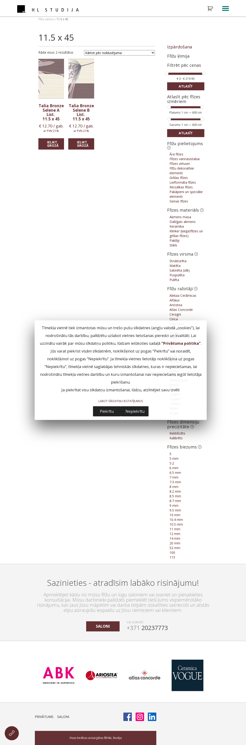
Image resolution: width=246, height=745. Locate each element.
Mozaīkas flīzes (181, 187)
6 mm (173, 468)
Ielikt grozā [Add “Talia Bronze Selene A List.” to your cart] (53, 144)
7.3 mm (175, 482)
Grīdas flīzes (178, 177)
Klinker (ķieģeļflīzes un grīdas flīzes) (186, 233)
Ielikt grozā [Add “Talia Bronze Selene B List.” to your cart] (83, 144)
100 (172, 552)
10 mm (174, 515)
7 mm (173, 477)
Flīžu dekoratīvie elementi (181, 170)
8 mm (173, 486)
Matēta (175, 265)
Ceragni (175, 314)
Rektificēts (177, 433)
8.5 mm (175, 496)
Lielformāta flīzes (182, 182)
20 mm (174, 543)
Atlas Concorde (181, 309)
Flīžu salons (46, 19)
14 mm (174, 538)
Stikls (173, 245)
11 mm (174, 529)
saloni (103, 626)
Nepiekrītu (135, 411)
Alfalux (174, 300)
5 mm (173, 458)
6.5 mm (175, 472)
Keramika (176, 226)
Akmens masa (180, 217)
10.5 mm (176, 524)
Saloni (63, 716)
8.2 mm (175, 491)
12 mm (174, 533)
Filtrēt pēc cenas (184, 65)
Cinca (173, 319)
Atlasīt (186, 86)
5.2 (171, 463)
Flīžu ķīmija (178, 56)
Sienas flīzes (178, 201)
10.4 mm (176, 519)
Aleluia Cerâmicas (182, 295)
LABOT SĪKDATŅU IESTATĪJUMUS (120, 401)
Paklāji (174, 240)
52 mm (174, 548)
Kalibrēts (176, 438)
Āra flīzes (176, 154)
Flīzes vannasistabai (184, 159)
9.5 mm (175, 510)
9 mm (173, 505)
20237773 (147, 628)
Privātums (44, 716)
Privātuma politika (181, 343)
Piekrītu (107, 411)
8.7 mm (175, 501)
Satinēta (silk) (179, 270)
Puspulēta (177, 275)
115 (172, 557)
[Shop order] (119, 52)
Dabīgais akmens (182, 221)
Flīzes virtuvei (179, 163)
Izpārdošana (179, 47)
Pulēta (174, 279)
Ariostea (175, 305)
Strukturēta (177, 261)
